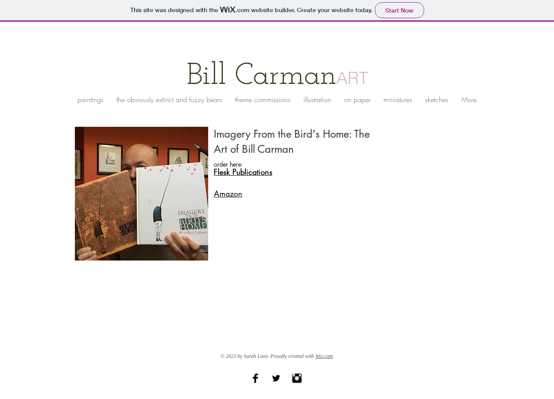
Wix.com (324, 356)
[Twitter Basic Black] (276, 378)
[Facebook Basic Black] (255, 378)
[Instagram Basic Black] (297, 378)
